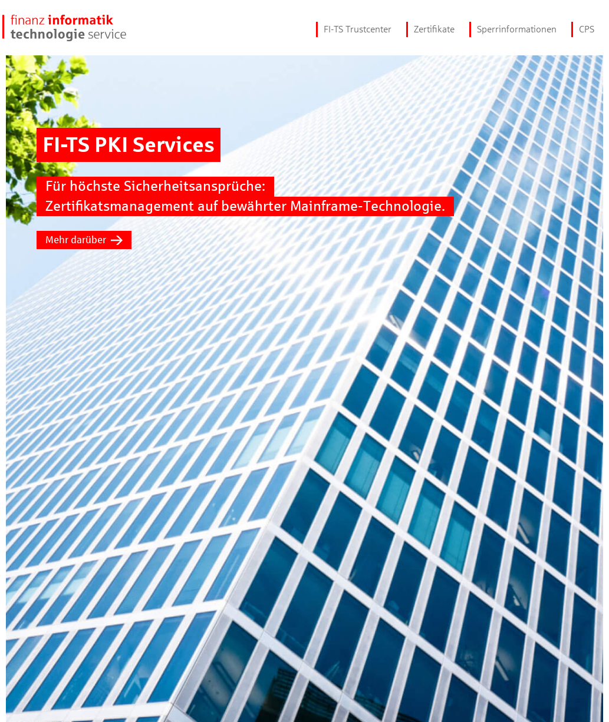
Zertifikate (434, 29)
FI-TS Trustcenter (357, 29)
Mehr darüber (84, 240)
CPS (586, 29)
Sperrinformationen (517, 29)
